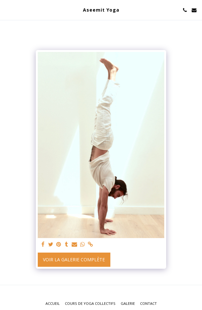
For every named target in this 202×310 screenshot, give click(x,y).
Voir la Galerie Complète (74, 259)
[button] (7, 9)
